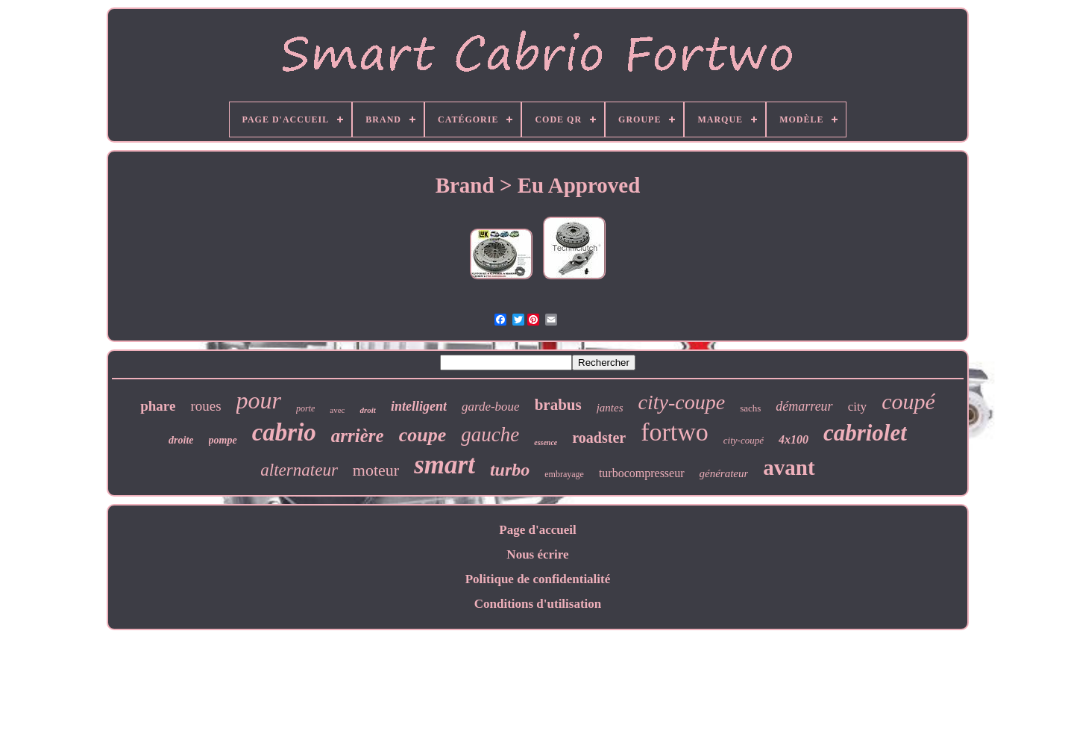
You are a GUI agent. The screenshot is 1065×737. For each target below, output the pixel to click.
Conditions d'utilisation (538, 604)
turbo (510, 469)
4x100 (793, 439)
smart (444, 464)
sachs (750, 408)
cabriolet (865, 433)
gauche (490, 434)
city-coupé (743, 440)
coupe (423, 435)
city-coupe (682, 402)
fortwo (675, 432)
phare (157, 406)
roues (205, 406)
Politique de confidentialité (538, 579)
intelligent (419, 406)
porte (305, 408)
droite (181, 440)
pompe (223, 440)
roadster (599, 437)
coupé (908, 401)
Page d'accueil (537, 530)
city (857, 406)
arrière (357, 436)
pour (258, 400)
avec (337, 409)
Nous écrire (537, 554)
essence (545, 442)
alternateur (299, 470)
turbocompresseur (642, 473)
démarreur (804, 406)
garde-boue (491, 406)
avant (788, 467)
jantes (610, 408)
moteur (376, 470)
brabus (558, 405)
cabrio (284, 432)
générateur (724, 473)
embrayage (564, 474)
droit (367, 409)
